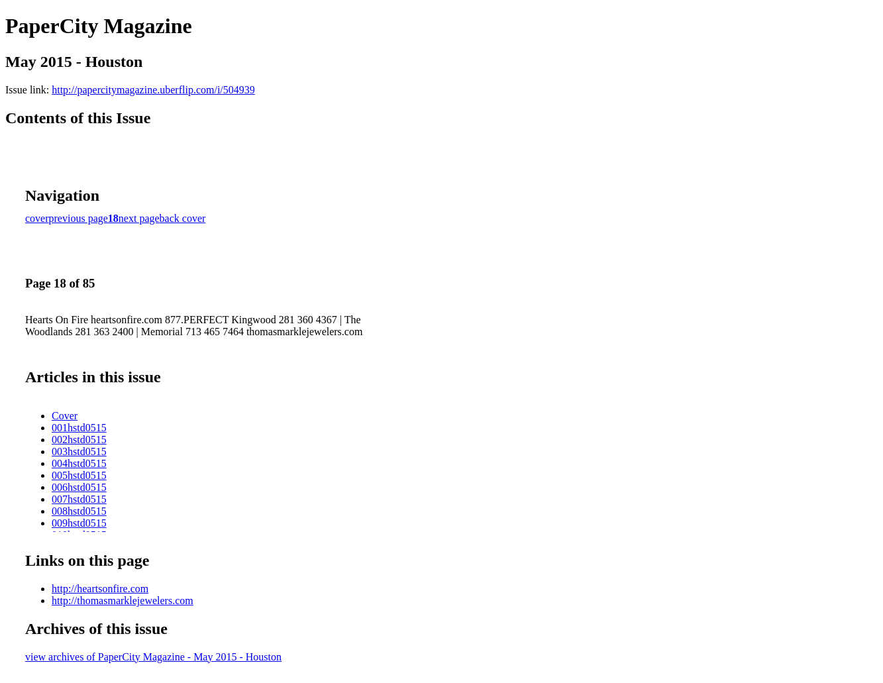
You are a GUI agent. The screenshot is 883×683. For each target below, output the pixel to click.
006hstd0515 (79, 487)
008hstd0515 (79, 511)
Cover (65, 415)
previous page (78, 218)
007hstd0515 (79, 499)
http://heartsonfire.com (100, 588)
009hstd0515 (79, 523)
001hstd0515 (79, 427)
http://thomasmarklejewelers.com (122, 600)
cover (37, 218)
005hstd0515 (79, 475)
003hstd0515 (79, 451)
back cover (183, 218)
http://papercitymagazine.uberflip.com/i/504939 (153, 89)
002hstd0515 (79, 439)
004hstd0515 (79, 463)
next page (139, 218)
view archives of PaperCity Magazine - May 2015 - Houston (153, 656)
